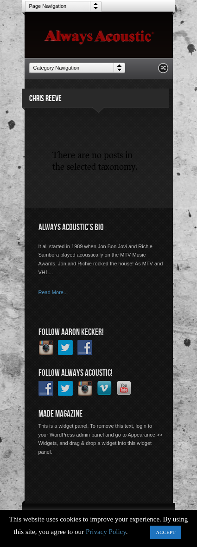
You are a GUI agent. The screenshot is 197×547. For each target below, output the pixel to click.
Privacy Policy (106, 531)
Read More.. (52, 292)
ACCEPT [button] (165, 532)
